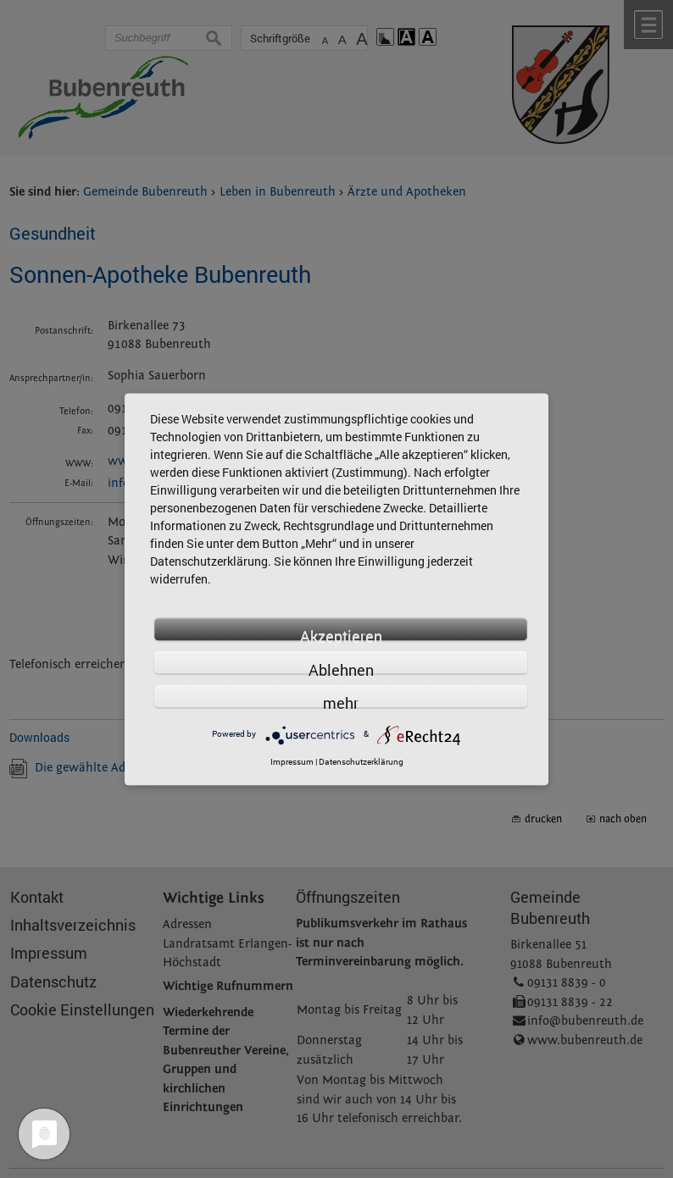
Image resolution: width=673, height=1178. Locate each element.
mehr (341, 701)
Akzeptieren (341, 633)
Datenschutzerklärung (361, 761)
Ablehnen (341, 667)
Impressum (292, 761)
